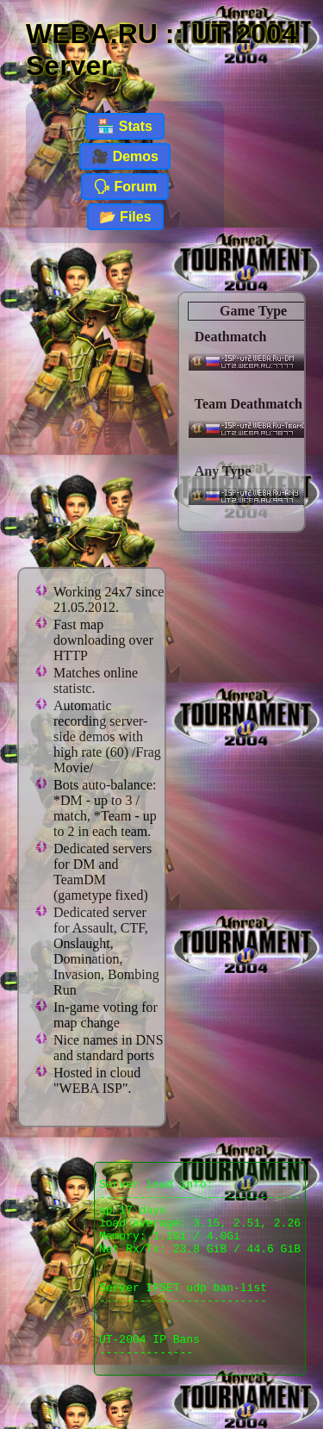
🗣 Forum (125, 186)
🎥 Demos (124, 156)
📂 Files (125, 216)
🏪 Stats (124, 126)
